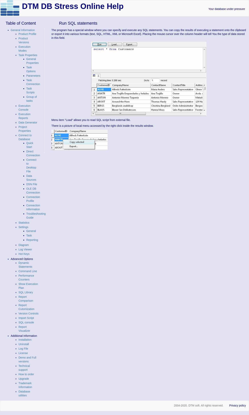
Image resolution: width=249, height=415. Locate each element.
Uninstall (23, 344)
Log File (23, 348)
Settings (23, 227)
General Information (23, 30)
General (31, 231)
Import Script (26, 317)
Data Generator (27, 122)
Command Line (27, 271)
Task (29, 235)
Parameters (33, 75)
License (23, 353)
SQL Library (25, 292)
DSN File (31, 184)
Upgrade (23, 378)
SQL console (26, 322)
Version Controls (28, 313)
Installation (25, 339)
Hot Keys (24, 253)
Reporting (32, 239)
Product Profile (27, 34)
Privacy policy (237, 405)
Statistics (23, 222)
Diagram (23, 245)
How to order (26, 374)
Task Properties (27, 55)
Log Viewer (25, 249)
